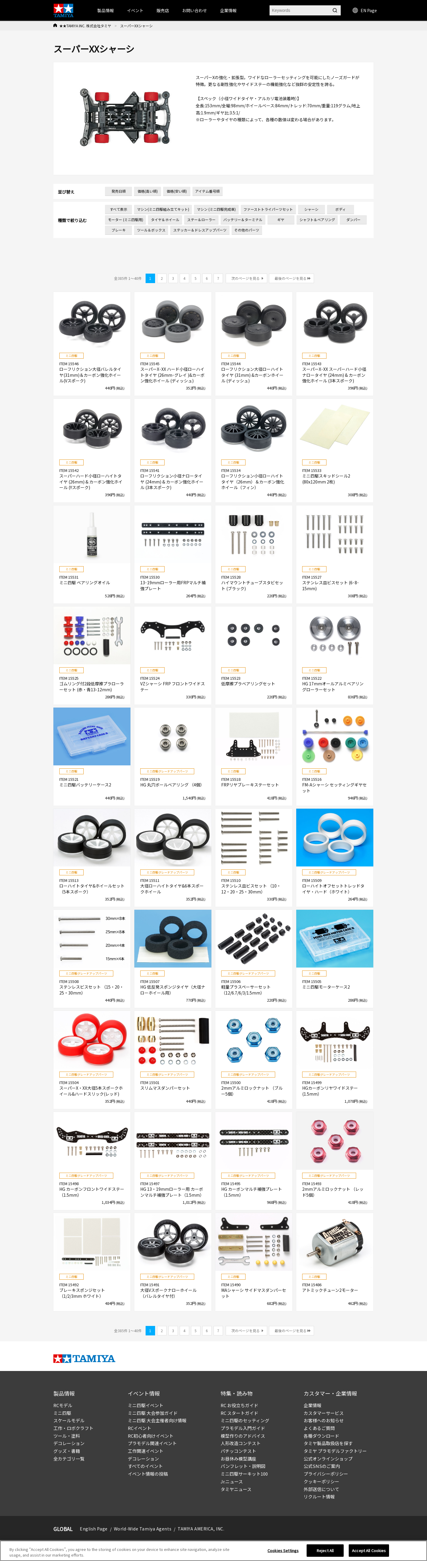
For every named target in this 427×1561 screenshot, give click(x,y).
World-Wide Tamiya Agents (142, 1529)
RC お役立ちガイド (239, 1405)
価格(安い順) (177, 191)
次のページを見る (245, 278)
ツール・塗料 (66, 1436)
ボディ (340, 209)
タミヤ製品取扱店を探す (328, 1443)
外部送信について (321, 1489)
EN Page (365, 10)
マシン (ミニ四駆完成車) (216, 209)
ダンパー (353, 219)
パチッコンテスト (238, 1451)
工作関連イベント (145, 1451)
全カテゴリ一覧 (69, 1458)
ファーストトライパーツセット (268, 209)
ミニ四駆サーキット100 (244, 1474)
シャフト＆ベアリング (317, 219)
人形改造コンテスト (241, 1443)
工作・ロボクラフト (73, 1428)
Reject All (325, 1552)
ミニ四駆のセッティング (245, 1420)
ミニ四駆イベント (145, 1405)
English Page (94, 1529)
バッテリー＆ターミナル (242, 219)
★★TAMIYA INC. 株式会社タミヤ (85, 25)
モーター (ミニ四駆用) (125, 219)
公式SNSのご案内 (322, 1466)
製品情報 (105, 10)
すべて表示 (118, 209)
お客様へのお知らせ (324, 1420)
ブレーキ (118, 229)
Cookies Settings (283, 1552)
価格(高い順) (148, 191)
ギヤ (280, 219)
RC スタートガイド (239, 1413)
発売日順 (118, 191)
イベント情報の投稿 (148, 1474)
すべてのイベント (145, 1466)
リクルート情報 (319, 1496)
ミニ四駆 (62, 1413)
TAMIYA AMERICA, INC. (201, 1529)
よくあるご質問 (319, 1428)
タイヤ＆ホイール (165, 219)
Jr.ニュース (232, 1481)
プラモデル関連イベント (152, 1443)
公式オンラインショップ (328, 1458)
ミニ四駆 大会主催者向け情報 (157, 1420)
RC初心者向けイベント (150, 1436)
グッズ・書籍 (66, 1451)
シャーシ (311, 209)
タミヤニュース (236, 1489)
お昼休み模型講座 (238, 1458)
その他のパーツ (246, 229)
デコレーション (69, 1443)
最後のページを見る (291, 278)
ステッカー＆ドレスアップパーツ (200, 229)
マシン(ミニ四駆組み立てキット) (163, 209)
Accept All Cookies (369, 1552)
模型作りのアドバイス (243, 1436)
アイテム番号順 (207, 191)
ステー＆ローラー (201, 219)
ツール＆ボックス (151, 229)
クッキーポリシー (321, 1481)
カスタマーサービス (324, 1413)
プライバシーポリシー (326, 1474)
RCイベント (139, 1428)
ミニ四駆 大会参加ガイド (153, 1413)
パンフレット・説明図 (243, 1466)
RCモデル (62, 1405)
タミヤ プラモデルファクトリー (335, 1451)
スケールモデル (69, 1420)
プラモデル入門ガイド (243, 1428)
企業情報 (312, 1405)
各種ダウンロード (321, 1436)
